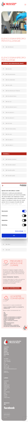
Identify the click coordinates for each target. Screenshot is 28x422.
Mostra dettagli (19, 231)
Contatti (5, 394)
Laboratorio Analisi (6, 381)
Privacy (5, 396)
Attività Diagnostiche (6, 384)
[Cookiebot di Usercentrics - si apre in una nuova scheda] (20, 185)
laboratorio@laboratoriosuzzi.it (10, 368)
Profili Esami (6, 386)
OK (14, 235)
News (5, 393)
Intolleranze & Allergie (7, 388)
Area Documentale (7, 391)
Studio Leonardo (6, 414)
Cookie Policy (7, 397)
